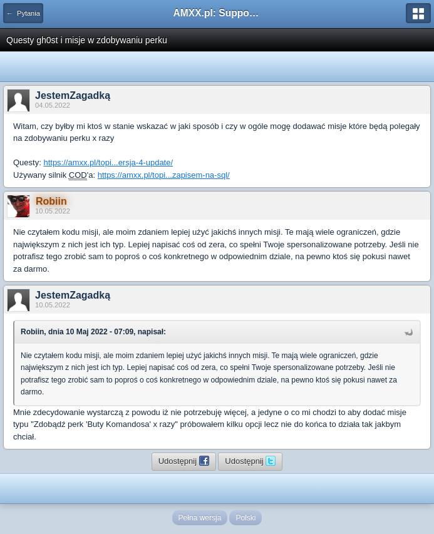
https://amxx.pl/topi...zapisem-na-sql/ (164, 175)
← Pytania (23, 13)
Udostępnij (183, 461)
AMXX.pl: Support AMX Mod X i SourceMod (217, 13)
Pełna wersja (200, 517)
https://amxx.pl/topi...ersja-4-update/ (108, 162)
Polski (245, 517)
